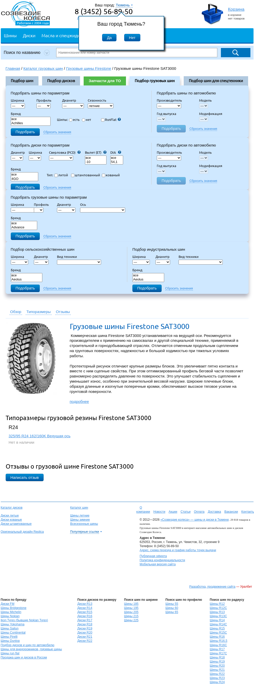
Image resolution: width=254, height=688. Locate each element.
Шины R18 (217, 657)
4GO (24, 179)
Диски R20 (84, 632)
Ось (84, 204)
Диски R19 (84, 628)
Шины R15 (217, 628)
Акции (173, 511)
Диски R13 (84, 604)
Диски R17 (84, 620)
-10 (95, 162)
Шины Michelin (11, 612)
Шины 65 (171, 612)
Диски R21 (84, 636)
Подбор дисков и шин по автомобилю (27, 645)
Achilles (31, 123)
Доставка (214, 511)
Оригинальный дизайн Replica (22, 532)
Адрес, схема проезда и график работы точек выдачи (178, 550)
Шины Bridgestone (13, 608)
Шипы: (62, 120)
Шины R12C (218, 608)
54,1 (117, 162)
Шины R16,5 (218, 641)
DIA (115, 152)
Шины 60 (171, 608)
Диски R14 (84, 608)
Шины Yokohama (13, 624)
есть (74, 120)
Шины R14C (218, 624)
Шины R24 (217, 682)
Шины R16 (217, 636)
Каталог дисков (12, 507)
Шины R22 (217, 674)
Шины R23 (217, 678)
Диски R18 (84, 624)
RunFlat (111, 120)
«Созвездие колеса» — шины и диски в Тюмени (194, 519)
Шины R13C (218, 616)
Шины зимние (80, 519)
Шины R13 (217, 612)
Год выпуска (166, 114)
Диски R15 (84, 612)
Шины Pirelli (9, 636)
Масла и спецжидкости (65, 35)
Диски (29, 35)
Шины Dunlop (10, 641)
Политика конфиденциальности (162, 560)
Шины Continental (13, 632)
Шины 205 (131, 612)
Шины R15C (218, 632)
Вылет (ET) (95, 152)
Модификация (210, 114)
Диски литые (10, 515)
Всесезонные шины (84, 524)
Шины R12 (217, 604)
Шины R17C (218, 653)
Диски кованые (11, 519)
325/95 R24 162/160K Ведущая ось (40, 436)
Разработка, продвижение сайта (212, 586)
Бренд (16, 114)
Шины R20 (217, 665)
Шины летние (79, 515)
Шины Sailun (10, 628)
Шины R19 (217, 661)
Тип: (50, 175)
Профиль (45, 100)
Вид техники (68, 257)
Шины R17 (217, 649)
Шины (10, 35)
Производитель (169, 100)
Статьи (186, 511)
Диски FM (7, 604)
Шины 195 (131, 608)
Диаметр (70, 100)
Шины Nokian (10, 616)
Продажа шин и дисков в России (24, 657)
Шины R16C (218, 645)
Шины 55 (171, 604)
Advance (24, 227)
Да (109, 37)
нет (86, 120)
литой (61, 175)
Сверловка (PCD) (65, 152)
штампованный (85, 175)
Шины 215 (131, 616)
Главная (13, 68)
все (31, 119)
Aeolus (26, 279)
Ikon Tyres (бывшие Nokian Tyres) (24, 620)
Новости (159, 511)
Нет (132, 37)
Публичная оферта (153, 556)
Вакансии (231, 511)
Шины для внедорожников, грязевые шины (31, 649)
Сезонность (97, 100)
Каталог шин (79, 507)
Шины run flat (10, 653)
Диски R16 (84, 616)
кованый (111, 175)
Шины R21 (217, 670)
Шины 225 (131, 620)
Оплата (199, 511)
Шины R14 (217, 620)
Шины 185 (131, 604)
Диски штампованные (16, 524)
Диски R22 (84, 641)
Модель (205, 100)
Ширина (17, 100)
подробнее (79, 401)
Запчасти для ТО (105, 81)
